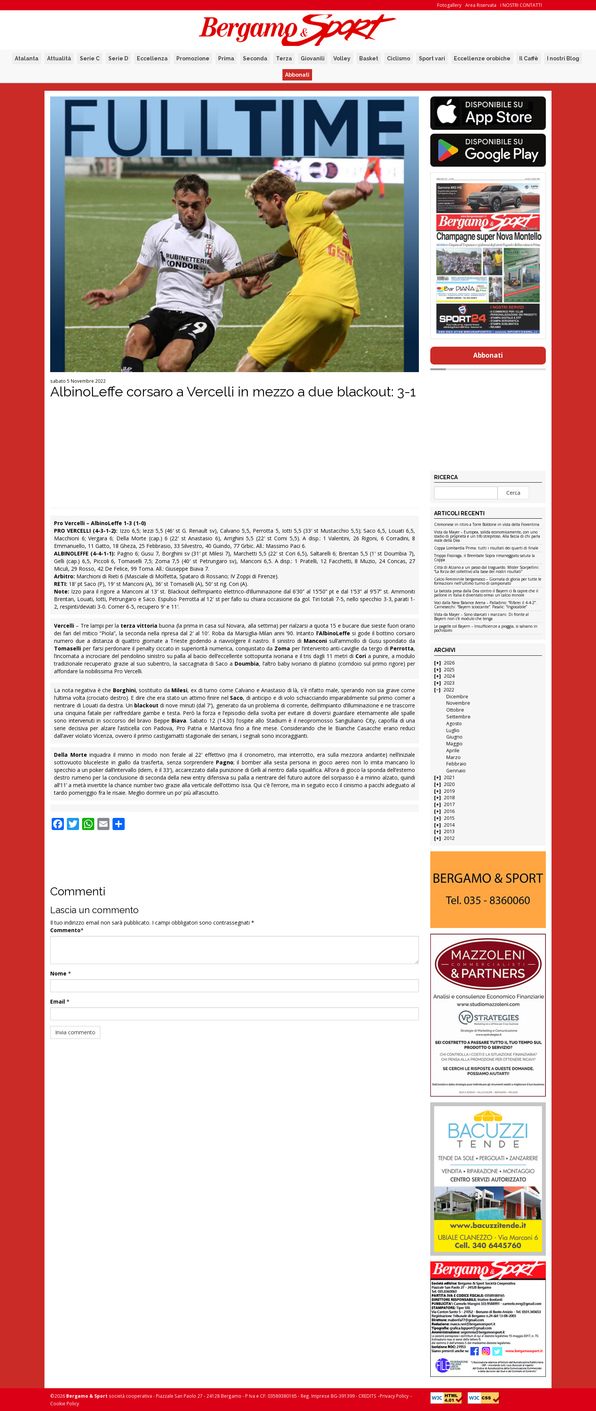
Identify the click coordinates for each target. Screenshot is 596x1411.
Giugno (454, 737)
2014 (449, 825)
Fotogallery (449, 5)
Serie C (90, 58)
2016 (449, 811)
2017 (449, 804)
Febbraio (456, 764)
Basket (368, 58)
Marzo (453, 757)
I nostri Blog (563, 58)
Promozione (192, 58)
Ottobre (455, 710)
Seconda (255, 58)
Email (57, 1001)
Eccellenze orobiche (482, 58)
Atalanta (26, 58)
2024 (449, 676)
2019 (449, 791)
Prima (226, 58)
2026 (449, 663)
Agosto (454, 723)
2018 (449, 797)
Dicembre (457, 696)
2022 (449, 690)
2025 (449, 669)
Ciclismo (398, 58)
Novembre (458, 703)
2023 (449, 683)
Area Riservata (480, 5)
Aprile (453, 750)
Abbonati (297, 75)
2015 (449, 818)
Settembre (458, 716)
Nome (58, 973)
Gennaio (456, 770)
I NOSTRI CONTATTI (521, 5)
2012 (449, 838)
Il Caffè (528, 58)
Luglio (453, 730)
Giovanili (313, 58)
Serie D (118, 58)
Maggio (454, 743)
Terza (284, 58)
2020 (449, 784)
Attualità (59, 58)
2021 (449, 777)
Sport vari (432, 58)
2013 (449, 831)
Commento (65, 930)
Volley (341, 58)
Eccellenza (152, 58)
